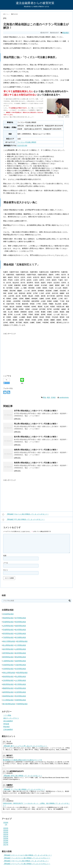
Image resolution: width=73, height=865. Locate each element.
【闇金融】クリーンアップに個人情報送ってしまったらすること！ (26, 864)
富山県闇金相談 (8, 645)
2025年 (5, 828)
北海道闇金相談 (8, 614)
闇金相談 (65, 33)
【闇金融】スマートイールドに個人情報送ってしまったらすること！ (27, 855)
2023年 (5, 832)
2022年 (5, 834)
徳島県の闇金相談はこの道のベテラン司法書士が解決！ (36, 450)
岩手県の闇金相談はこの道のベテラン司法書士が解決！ (36, 411)
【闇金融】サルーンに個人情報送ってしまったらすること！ (25, 514)
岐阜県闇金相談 (20, 653)
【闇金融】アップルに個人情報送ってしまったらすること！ (24, 789)
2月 (6, 824)
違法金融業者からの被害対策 (35, 3)
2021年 (5, 836)
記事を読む (17, 419)
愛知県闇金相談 (20, 657)
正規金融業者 (8, 729)
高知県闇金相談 (20, 688)
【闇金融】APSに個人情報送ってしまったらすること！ (22, 775)
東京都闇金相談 (20, 637)
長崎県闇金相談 (8, 696)
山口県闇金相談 (20, 680)
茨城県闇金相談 (8, 629)
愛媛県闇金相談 (8, 688)
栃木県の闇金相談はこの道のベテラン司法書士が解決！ (36, 437)
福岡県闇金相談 (8, 692)
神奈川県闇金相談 (9, 641)
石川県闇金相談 (20, 645)
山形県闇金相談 (8, 626)
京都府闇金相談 (8, 665)
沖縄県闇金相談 (22, 704)
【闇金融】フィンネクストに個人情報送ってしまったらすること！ (26, 858)
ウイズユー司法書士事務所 (26, 142)
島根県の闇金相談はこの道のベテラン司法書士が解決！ (36, 463)
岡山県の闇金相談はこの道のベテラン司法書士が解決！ (36, 424)
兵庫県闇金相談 (8, 669)
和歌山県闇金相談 (9, 672)
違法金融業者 (8, 721)
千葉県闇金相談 (8, 637)
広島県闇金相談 (8, 680)
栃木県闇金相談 (20, 629)
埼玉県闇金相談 (20, 633)
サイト (5, 570)
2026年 (5, 822)
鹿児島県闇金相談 (9, 704)
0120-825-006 (22, 145)
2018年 (5, 842)
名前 (4, 555)
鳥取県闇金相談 (22, 672)
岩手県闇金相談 (20, 618)
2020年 (5, 838)
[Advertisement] (18, 353)
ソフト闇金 (7, 715)
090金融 (6, 724)
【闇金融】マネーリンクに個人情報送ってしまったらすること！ (26, 861)
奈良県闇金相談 (20, 669)
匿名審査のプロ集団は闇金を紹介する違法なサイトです (22, 760)
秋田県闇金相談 (20, 622)
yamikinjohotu (64, 397)
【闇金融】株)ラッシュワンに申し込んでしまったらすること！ (25, 746)
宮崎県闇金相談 (20, 700)
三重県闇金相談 (8, 661)
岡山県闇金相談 (20, 676)
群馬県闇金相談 (8, 633)
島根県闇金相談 (8, 676)
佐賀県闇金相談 (20, 692)
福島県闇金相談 (20, 626)
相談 (48, 397)
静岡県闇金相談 (8, 657)
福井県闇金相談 (8, 649)
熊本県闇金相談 (20, 696)
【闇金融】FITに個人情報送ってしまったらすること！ (23, 519)
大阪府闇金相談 (20, 665)
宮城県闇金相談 (8, 622)
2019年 (5, 840)
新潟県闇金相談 (22, 641)
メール (5, 563)
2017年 (5, 844)
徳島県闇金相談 (8, 684)
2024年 (5, 830)
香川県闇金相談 (20, 684)
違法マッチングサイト (11, 718)
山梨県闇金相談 (20, 649)
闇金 (44, 397)
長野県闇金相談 (8, 653)
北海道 (53, 397)
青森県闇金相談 (8, 618)
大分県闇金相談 (8, 700)
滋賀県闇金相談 (20, 661)
